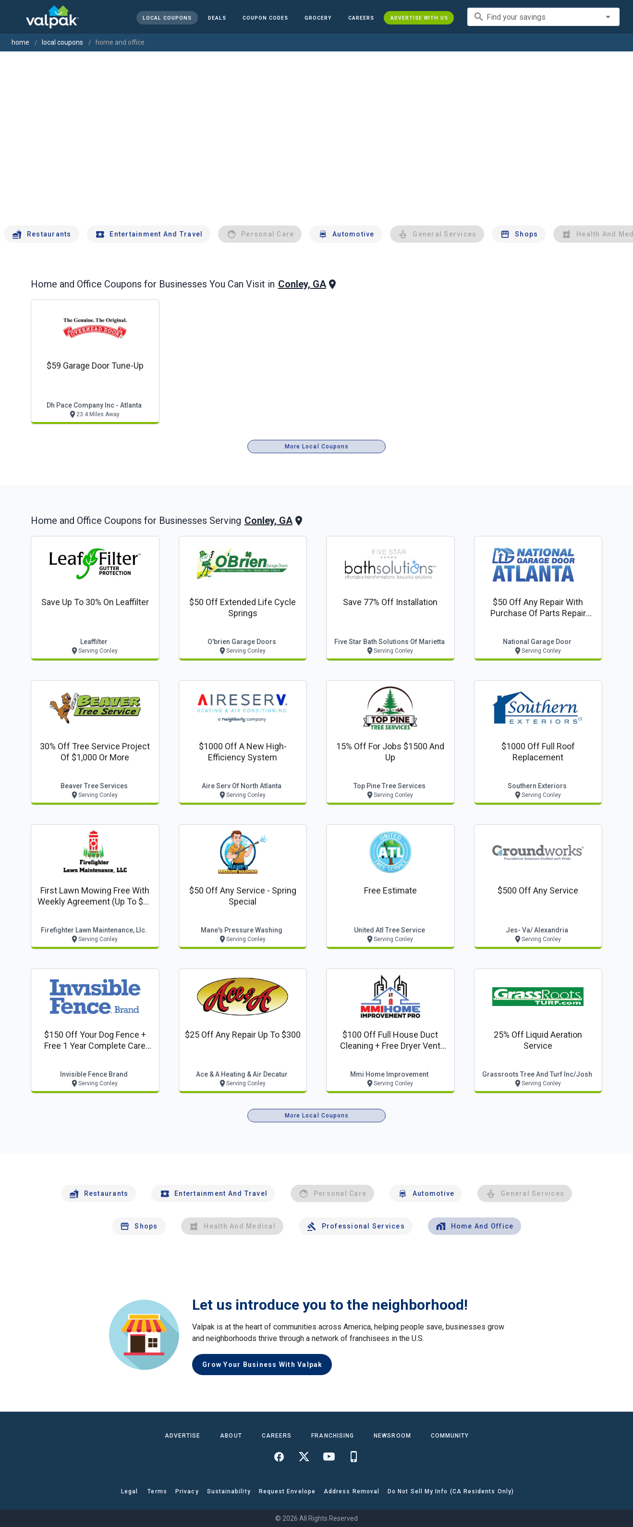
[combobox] (543, 17)
